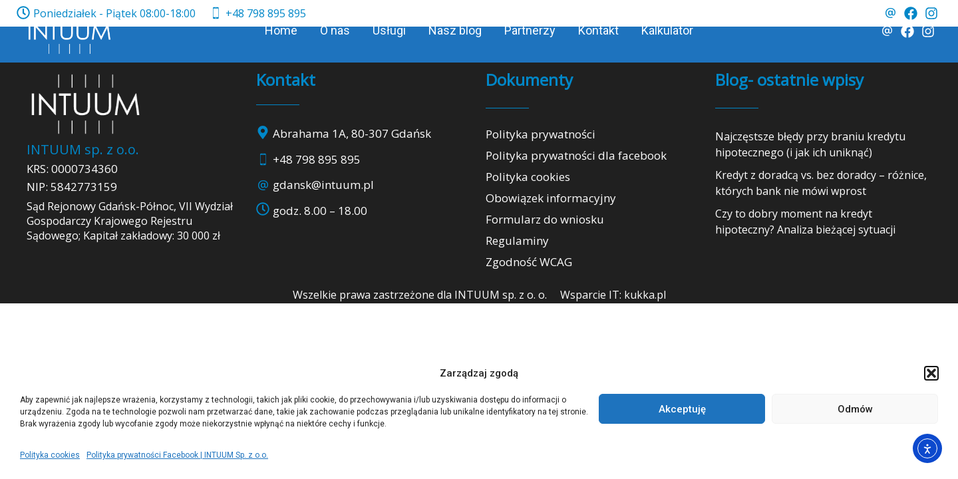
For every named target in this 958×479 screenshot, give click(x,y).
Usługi (389, 30)
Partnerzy (530, 30)
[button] (931, 373)
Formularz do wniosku (545, 219)
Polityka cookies (50, 455)
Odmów (855, 409)
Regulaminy (517, 240)
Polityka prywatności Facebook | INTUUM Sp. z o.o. (177, 455)
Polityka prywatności (540, 134)
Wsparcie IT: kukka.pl (613, 294)
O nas (335, 30)
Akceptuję (682, 409)
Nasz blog (455, 30)
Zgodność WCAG (529, 261)
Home (281, 30)
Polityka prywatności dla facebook (576, 155)
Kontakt (598, 30)
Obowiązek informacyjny (551, 198)
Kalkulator (667, 30)
